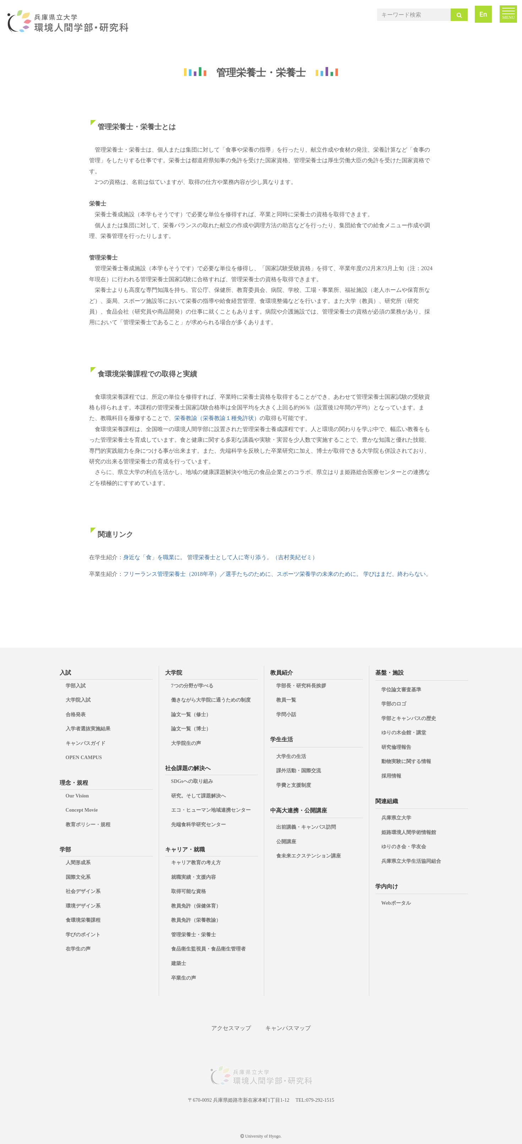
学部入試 (76, 685)
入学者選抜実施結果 (88, 728)
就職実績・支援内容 (193, 877)
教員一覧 (286, 700)
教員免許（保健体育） (196, 906)
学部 (65, 849)
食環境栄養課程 (83, 920)
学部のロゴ (393, 704)
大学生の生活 (291, 756)
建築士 (178, 963)
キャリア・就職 (185, 849)
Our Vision (77, 796)
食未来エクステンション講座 (308, 856)
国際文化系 (78, 877)
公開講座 (286, 841)
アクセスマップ (231, 1028)
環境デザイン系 (83, 906)
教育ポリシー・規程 (88, 824)
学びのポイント (83, 934)
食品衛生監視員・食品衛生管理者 (208, 949)
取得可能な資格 (188, 891)
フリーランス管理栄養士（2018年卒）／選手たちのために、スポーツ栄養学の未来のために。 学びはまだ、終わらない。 (277, 574)
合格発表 (76, 714)
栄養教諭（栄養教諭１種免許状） (217, 418)
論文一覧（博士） (191, 728)
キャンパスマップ (288, 1028)
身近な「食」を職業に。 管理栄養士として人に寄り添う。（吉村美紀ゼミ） (220, 557)
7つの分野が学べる (192, 685)
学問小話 (286, 714)
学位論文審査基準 (401, 689)
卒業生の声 (183, 978)
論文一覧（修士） (191, 714)
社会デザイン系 (83, 891)
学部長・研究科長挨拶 (301, 685)
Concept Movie (82, 810)
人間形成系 (78, 862)
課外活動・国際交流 (298, 770)
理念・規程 (74, 783)
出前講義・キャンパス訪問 (306, 827)
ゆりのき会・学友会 (403, 846)
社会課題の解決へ (188, 768)
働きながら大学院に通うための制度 (211, 700)
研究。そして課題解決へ (198, 796)
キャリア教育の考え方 (196, 862)
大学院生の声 (186, 743)
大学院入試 (78, 700)
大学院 (173, 673)
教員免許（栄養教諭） (196, 920)
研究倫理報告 (396, 747)
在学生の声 (78, 949)
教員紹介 (281, 673)
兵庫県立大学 (396, 818)
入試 (65, 673)
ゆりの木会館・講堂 (403, 732)
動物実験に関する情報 (406, 761)
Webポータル (396, 903)
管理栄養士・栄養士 (193, 934)
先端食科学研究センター (198, 824)
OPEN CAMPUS (84, 757)
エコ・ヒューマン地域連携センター (211, 810)
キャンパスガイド (85, 743)
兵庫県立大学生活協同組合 (411, 861)
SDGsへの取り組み (192, 781)
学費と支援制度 (293, 785)
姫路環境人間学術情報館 (408, 832)
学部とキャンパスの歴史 (408, 718)
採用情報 (391, 776)
